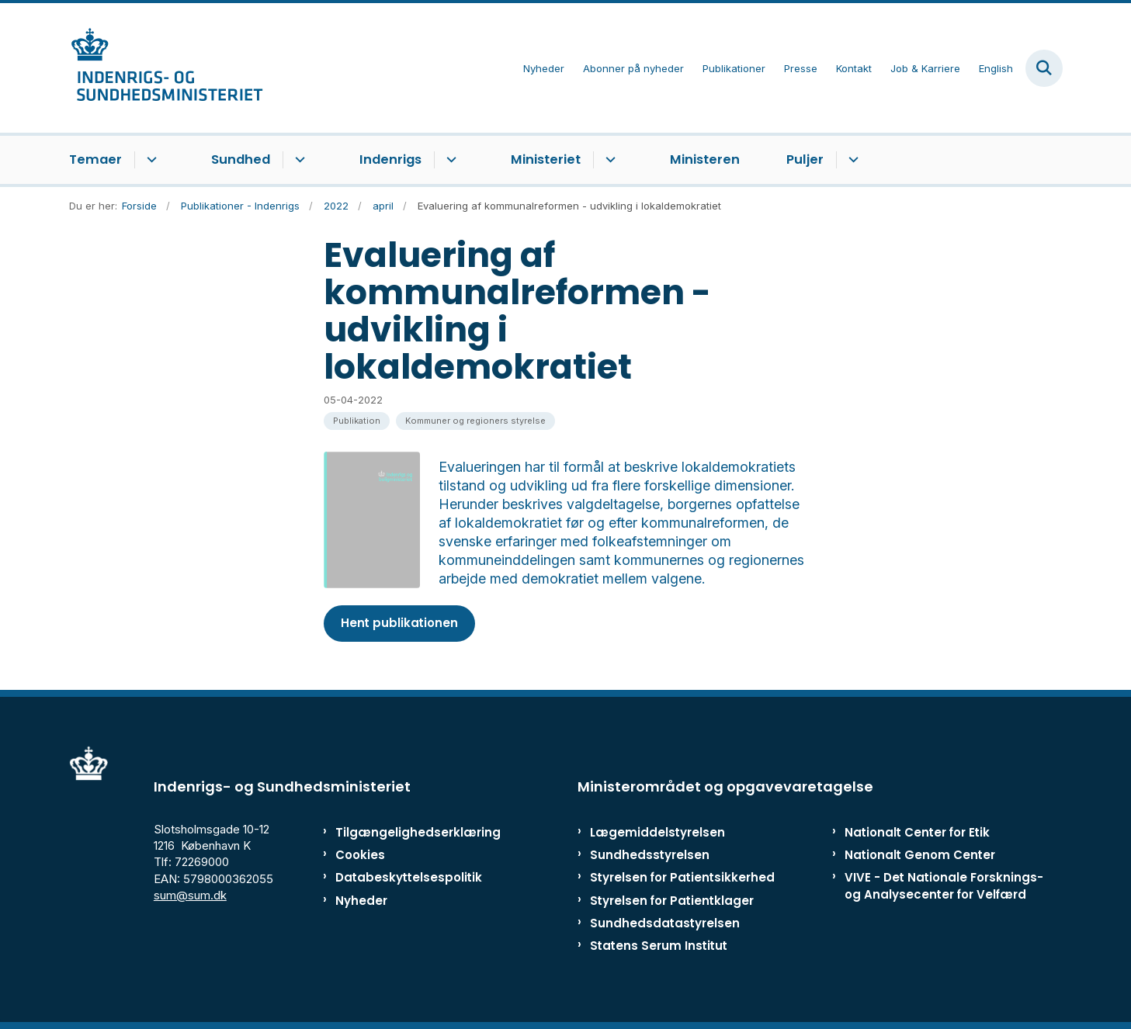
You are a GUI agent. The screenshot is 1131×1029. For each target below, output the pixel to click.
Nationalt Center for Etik (917, 832)
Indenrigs (390, 159)
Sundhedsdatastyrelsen (665, 923)
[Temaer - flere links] (149, 159)
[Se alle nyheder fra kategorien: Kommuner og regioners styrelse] (475, 421)
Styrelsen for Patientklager (672, 900)
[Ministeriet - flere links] (608, 159)
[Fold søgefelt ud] (1044, 68)
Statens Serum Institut (658, 945)
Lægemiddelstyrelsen (657, 832)
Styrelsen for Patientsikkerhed (682, 877)
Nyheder (361, 900)
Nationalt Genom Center (920, 855)
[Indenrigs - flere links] (449, 159)
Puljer (805, 159)
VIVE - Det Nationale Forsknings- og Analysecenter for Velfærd (944, 885)
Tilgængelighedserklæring (401, 832)
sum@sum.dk (190, 895)
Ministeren (705, 159)
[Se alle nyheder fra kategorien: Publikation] (357, 421)
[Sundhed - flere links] (298, 159)
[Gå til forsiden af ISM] (166, 68)
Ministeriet (546, 159)
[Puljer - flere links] (851, 159)
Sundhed (240, 159)
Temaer (95, 159)
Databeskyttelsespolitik (401, 877)
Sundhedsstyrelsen (649, 855)
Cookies (360, 855)
